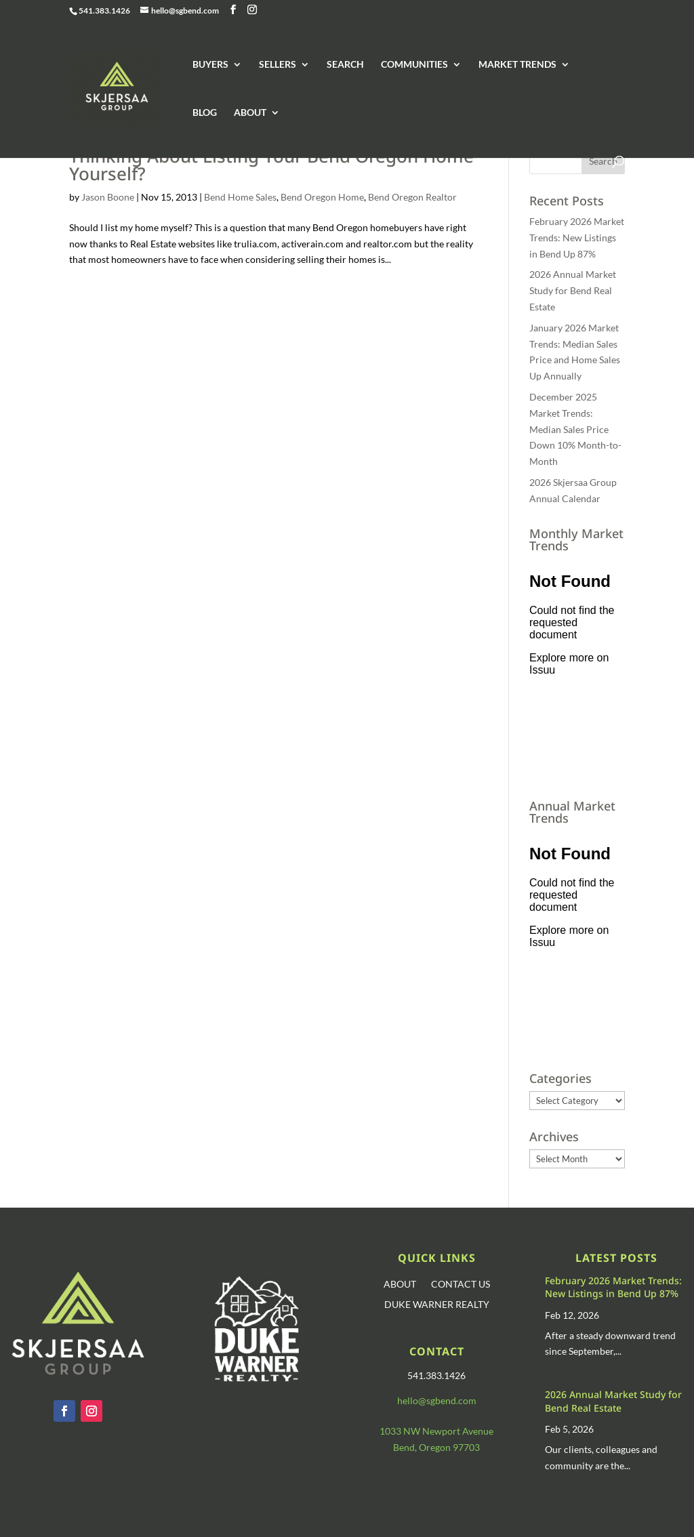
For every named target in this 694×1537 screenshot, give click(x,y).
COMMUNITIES (414, 65)
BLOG (204, 113)
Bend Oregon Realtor (412, 197)
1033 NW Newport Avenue (436, 1431)
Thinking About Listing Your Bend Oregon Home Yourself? (271, 165)
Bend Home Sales (240, 197)
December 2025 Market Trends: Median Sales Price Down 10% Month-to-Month (575, 429)
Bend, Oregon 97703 (436, 1447)
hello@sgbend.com (436, 1400)
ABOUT (250, 113)
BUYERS (210, 65)
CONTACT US (460, 1284)
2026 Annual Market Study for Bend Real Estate (572, 290)
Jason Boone (107, 197)
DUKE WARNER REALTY (436, 1305)
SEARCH (345, 65)
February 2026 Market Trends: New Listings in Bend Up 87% (576, 238)
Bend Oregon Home (322, 197)
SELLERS (277, 65)
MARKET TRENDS (517, 65)
